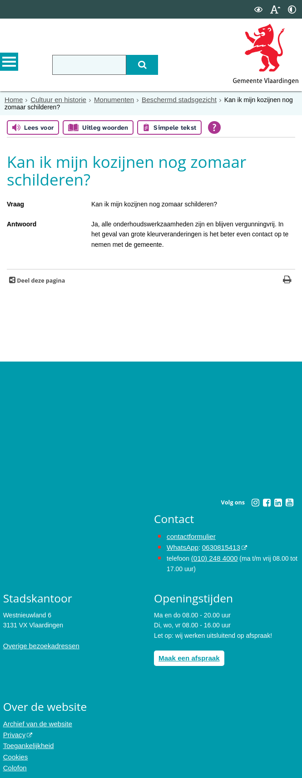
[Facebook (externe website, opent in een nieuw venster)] (267, 502)
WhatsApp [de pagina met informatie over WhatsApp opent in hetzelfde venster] (181, 545)
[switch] (258, 9)
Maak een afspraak (186, 654)
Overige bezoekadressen (38, 642)
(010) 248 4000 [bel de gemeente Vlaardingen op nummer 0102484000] (212, 555)
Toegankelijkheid (26, 740)
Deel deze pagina (40, 280)
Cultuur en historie (55, 99)
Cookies (14, 750)
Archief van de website (35, 719)
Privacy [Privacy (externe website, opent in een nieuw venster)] (13, 729)
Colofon (14, 760)
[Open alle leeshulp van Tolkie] (214, 127)
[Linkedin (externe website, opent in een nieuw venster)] (278, 502)
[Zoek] (137, 65)
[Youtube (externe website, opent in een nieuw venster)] (290, 502)
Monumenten (107, 99)
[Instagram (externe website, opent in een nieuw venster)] (256, 502)
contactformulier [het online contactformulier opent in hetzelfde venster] (189, 535)
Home (13, 99)
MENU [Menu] (9, 64)
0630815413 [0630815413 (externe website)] (217, 545)
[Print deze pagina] (287, 280)
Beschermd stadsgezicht (168, 99)
